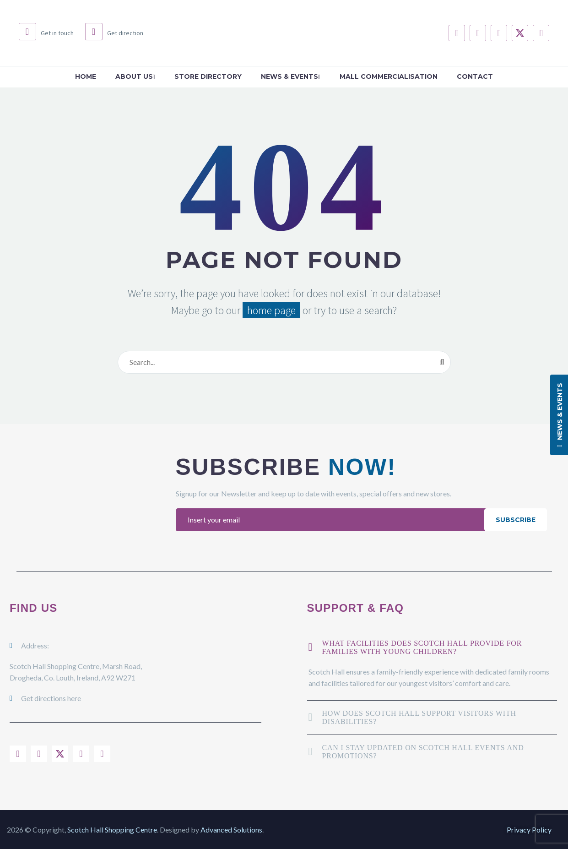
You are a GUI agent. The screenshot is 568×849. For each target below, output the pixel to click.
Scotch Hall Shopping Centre (112, 829)
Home (85, 76)
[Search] (284, 362)
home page (271, 310)
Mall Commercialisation (389, 76)
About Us (135, 76)
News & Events (290, 76)
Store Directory (208, 76)
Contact (475, 76)
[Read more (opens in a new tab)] (46, 33)
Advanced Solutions (231, 829)
